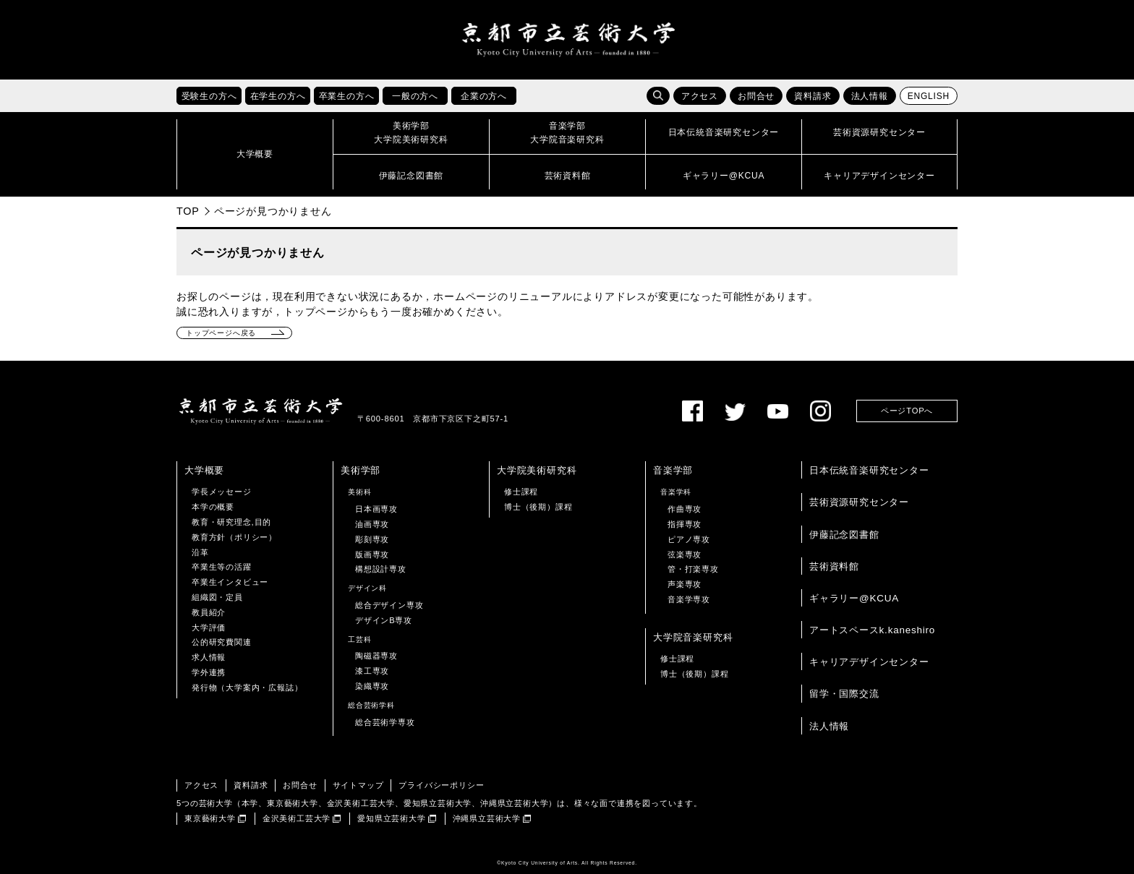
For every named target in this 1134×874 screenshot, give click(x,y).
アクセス (699, 96)
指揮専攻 (685, 524)
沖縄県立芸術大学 (487, 818)
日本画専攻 (376, 509)
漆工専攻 (372, 671)
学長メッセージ (222, 491)
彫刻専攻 (372, 539)
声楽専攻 (685, 584)
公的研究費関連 (222, 642)
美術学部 (360, 470)
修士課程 (521, 491)
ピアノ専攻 (689, 539)
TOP (188, 211)
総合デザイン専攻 (389, 605)
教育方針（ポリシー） (234, 537)
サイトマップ (358, 785)
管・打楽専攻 (693, 569)
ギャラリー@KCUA (854, 598)
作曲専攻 (685, 509)
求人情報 (209, 657)
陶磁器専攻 (376, 655)
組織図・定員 (217, 597)
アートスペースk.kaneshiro (872, 630)
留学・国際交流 (844, 693)
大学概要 (204, 470)
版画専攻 (372, 554)
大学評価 (209, 627)
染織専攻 (372, 686)
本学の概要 (213, 506)
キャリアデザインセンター (869, 661)
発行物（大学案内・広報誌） (247, 687)
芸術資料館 (834, 566)
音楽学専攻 (689, 599)
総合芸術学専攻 (385, 722)
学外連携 (209, 672)
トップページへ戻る (221, 333)
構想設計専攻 (380, 569)
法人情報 (869, 96)
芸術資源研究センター (859, 502)
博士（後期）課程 (538, 506)
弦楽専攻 (685, 554)
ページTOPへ (907, 410)
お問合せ (756, 96)
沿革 (200, 552)
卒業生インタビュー (230, 582)
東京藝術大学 (210, 818)
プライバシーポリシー (441, 785)
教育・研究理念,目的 (231, 522)
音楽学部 (673, 470)
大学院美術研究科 (536, 470)
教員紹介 (209, 612)
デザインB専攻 (383, 620)
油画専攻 (372, 524)
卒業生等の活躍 (222, 566)
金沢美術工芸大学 (297, 818)
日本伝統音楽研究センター (869, 470)
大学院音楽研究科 (693, 637)
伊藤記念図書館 (844, 534)
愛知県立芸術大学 (391, 818)
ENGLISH (929, 96)
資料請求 (812, 96)
